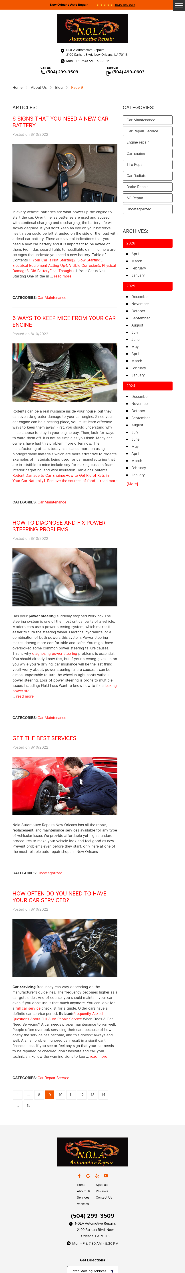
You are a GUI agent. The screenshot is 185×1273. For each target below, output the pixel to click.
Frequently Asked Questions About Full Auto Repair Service (57, 1016)
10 (60, 1094)
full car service (28, 1008)
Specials (102, 1185)
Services (83, 1197)
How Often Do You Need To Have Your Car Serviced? (59, 897)
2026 (130, 243)
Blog (59, 87)
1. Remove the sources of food (69, 480)
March (136, 261)
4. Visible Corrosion (81, 265)
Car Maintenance (52, 297)
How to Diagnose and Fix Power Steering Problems (58, 526)
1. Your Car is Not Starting (51, 260)
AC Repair (135, 198)
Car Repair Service (53, 1077)
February (138, 268)
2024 (130, 385)
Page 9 (77, 87)
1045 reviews (125, 5)
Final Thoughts (62, 270)
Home (17, 87)
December (140, 296)
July (134, 332)
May (135, 346)
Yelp (96, 1175)
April (135, 254)
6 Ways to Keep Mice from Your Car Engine (64, 321)
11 (71, 1094)
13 (93, 1094)
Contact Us (104, 1197)
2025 (130, 286)
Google (88, 1175)
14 (103, 1094)
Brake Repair (137, 186)
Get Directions (92, 1260)
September (140, 318)
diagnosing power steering (54, 653)
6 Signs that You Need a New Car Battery (60, 122)
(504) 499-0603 (128, 72)
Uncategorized (50, 873)
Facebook (79, 1175)
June (135, 339)
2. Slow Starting (86, 260)
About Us (39, 87)
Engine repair (138, 142)
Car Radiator (137, 175)
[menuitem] (86, 1185)
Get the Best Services (44, 738)
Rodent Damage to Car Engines (39, 475)
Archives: (135, 231)
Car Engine (136, 153)
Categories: (138, 107)
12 (82, 1094)
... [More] (130, 484)
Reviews (102, 1191)
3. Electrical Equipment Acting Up (57, 263)
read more (62, 276)
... (28, 1094)
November (140, 303)
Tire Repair (136, 164)
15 (28, 1105)
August (137, 325)
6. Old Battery (38, 270)
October (138, 311)
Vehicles (83, 1204)
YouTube (105, 1175)
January (138, 275)
